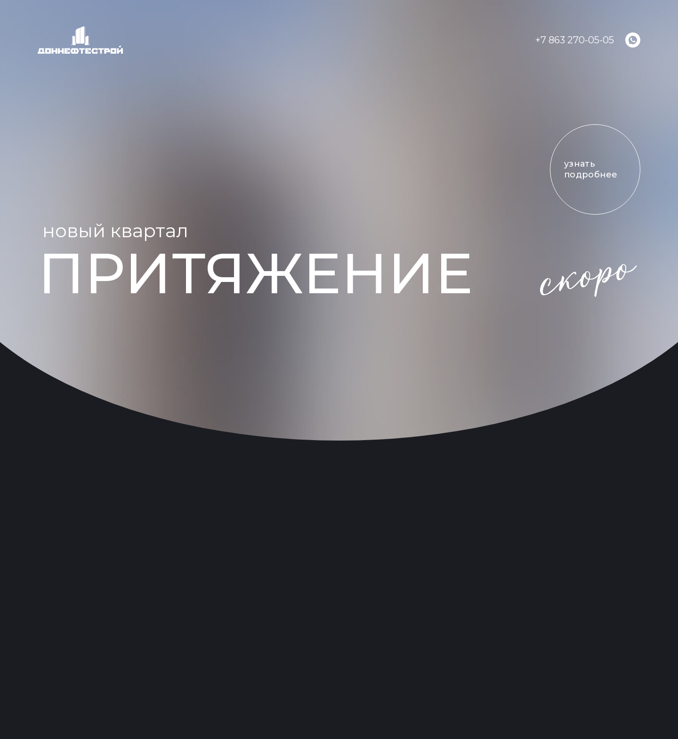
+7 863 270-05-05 (574, 40)
